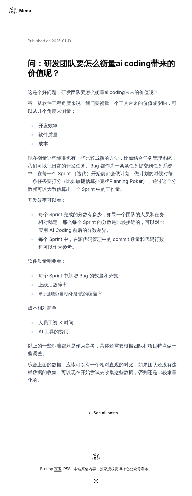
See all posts (102, 413)
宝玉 (58, 468)
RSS (67, 468)
